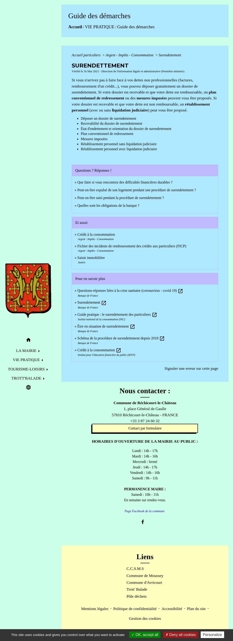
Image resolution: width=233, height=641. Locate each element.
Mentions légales (95, 608)
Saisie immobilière (91, 258)
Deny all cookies (180, 635)
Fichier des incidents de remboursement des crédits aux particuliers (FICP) (131, 246)
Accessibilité (172, 608)
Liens (145, 557)
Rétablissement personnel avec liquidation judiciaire (119, 149)
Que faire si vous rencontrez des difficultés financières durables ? (124, 182)
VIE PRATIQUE (99, 26)
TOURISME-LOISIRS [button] (27, 369)
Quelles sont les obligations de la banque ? (108, 205)
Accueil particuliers (86, 55)
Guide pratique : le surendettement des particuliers (117, 314)
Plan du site (196, 608)
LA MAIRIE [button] (27, 350)
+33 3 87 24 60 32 (145, 421)
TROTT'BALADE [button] (26, 378)
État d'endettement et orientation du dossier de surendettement (126, 129)
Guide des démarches (135, 26)
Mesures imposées (94, 139)
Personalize (212, 635)
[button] (28, 341)
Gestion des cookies (145, 618)
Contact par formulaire (145, 428)
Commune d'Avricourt (144, 582)
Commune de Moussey (145, 575)
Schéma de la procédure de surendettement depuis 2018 (121, 338)
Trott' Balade (137, 589)
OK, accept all (145, 635)
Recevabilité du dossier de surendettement (111, 123)
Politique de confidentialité (135, 608)
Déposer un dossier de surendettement (108, 118)
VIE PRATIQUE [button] (27, 359)
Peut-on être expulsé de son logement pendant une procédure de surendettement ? (136, 190)
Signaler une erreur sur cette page (191, 368)
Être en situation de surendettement (106, 326)
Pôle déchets (137, 596)
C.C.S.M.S (135, 568)
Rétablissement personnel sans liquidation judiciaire (119, 144)
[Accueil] (28, 290)
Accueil (75, 26)
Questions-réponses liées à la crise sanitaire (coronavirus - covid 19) (130, 290)
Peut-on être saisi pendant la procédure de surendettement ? (120, 198)
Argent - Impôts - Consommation (130, 55)
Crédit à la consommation (96, 234)
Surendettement (170, 55)
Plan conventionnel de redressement (107, 134)
